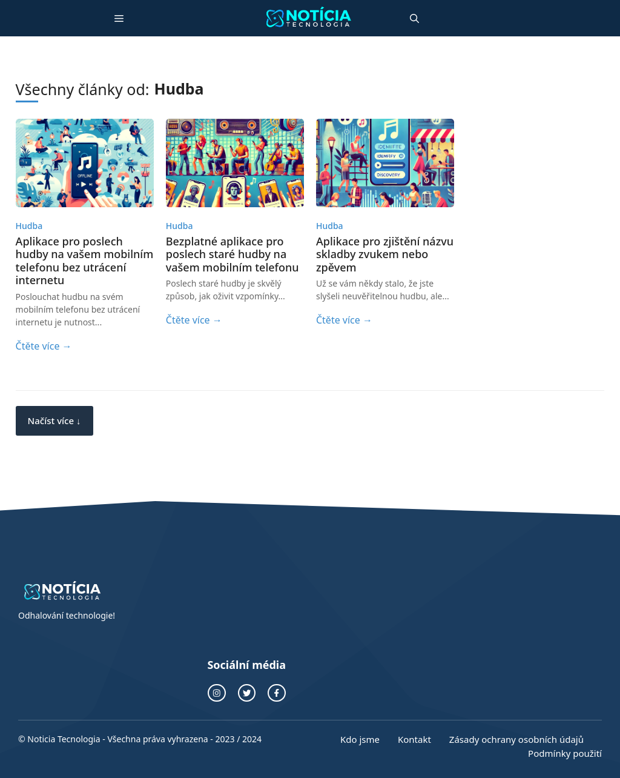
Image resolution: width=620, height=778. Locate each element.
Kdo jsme (360, 739)
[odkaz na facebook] (277, 693)
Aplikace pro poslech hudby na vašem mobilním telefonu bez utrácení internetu (85, 261)
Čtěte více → (44, 346)
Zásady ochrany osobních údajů (516, 739)
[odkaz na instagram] (217, 693)
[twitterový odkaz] (247, 693)
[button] (414, 18)
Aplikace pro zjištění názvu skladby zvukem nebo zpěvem (384, 254)
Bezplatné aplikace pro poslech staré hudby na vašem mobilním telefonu (232, 254)
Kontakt (414, 739)
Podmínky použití (565, 753)
